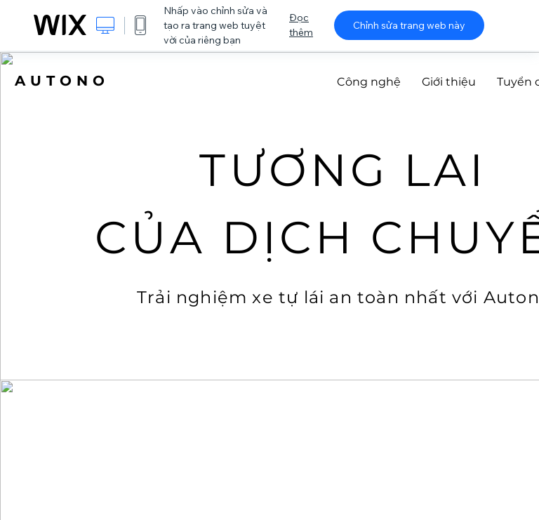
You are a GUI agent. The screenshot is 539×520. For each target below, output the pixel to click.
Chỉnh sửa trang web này (409, 25)
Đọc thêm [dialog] (301, 25)
